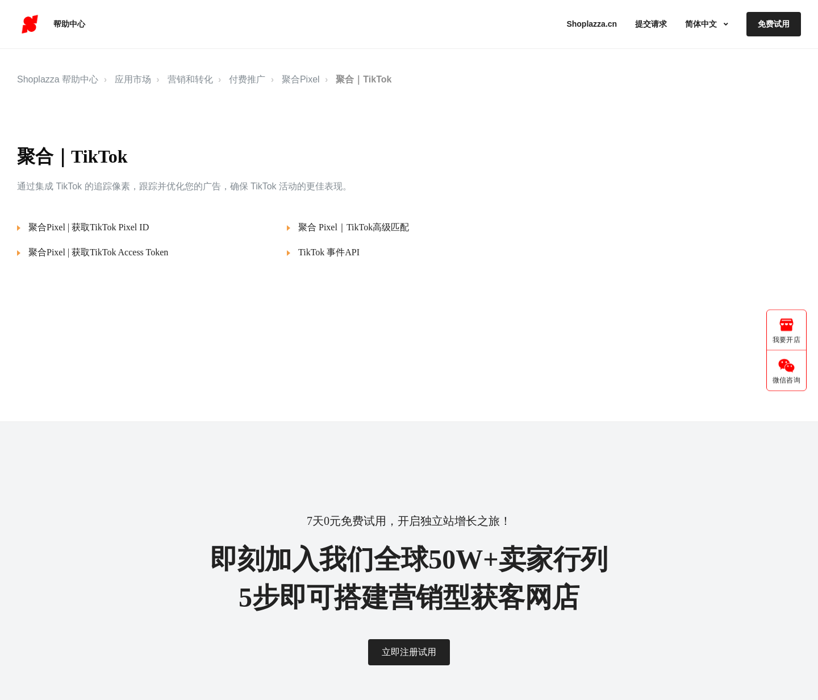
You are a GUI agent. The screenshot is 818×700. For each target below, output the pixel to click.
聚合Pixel (301, 79)
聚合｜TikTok (363, 79)
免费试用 (774, 23)
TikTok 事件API (329, 252)
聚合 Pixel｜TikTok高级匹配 (353, 227)
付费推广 (247, 79)
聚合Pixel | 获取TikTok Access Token (98, 252)
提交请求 (651, 23)
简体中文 (702, 23)
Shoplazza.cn (591, 23)
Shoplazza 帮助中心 (57, 79)
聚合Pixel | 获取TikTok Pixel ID (88, 227)
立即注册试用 (409, 652)
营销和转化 (190, 79)
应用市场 (133, 79)
